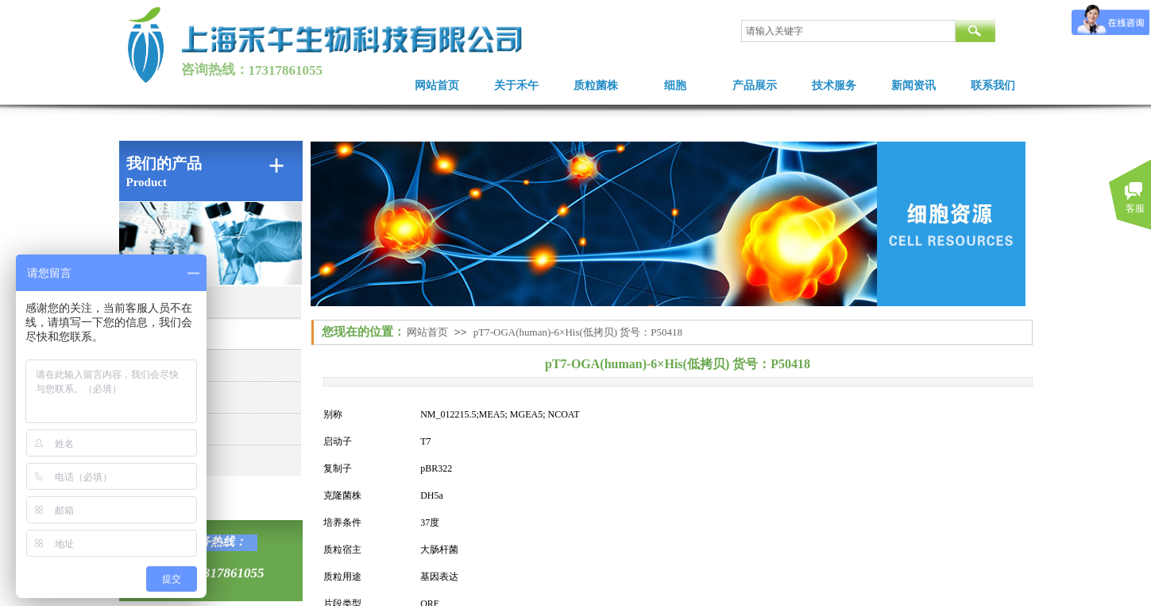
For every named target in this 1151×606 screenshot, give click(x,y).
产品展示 (754, 85)
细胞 (675, 85)
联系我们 (993, 85)
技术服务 (834, 85)
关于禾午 (516, 85)
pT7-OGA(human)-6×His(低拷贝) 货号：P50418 (577, 332)
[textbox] (848, 31)
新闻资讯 (913, 85)
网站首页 (437, 85)
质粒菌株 (596, 85)
